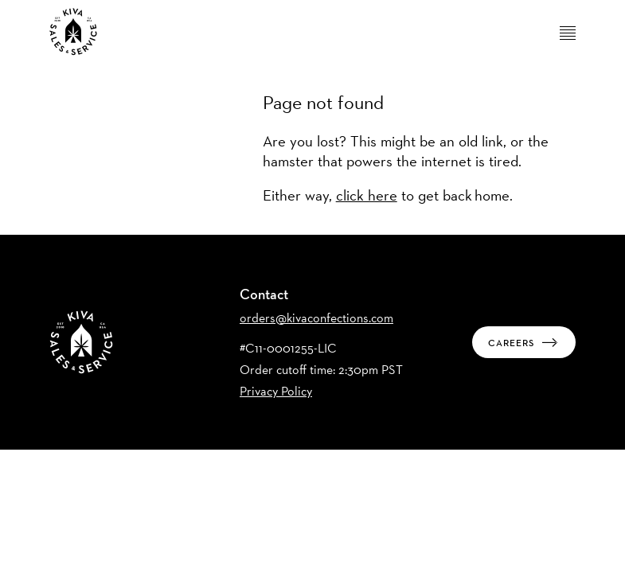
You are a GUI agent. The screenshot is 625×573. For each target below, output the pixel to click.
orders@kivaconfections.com (316, 318)
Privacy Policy (276, 391)
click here (366, 195)
